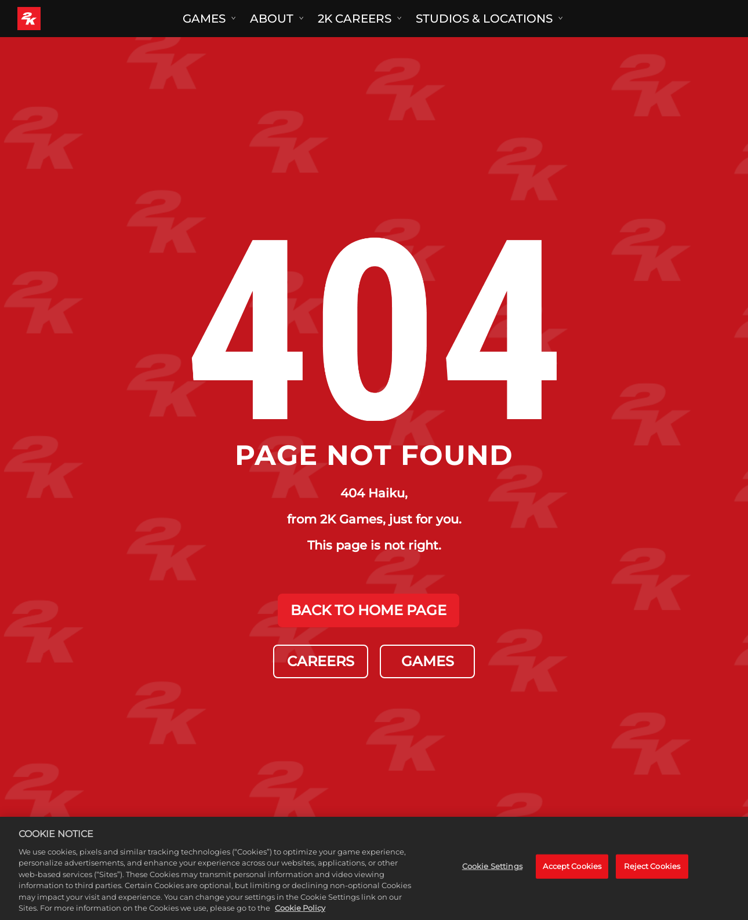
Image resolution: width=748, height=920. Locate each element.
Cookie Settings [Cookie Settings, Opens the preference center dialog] (492, 874)
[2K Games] (50, 18)
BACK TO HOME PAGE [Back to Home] (368, 610)
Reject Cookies (652, 874)
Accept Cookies (572, 874)
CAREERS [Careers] (320, 661)
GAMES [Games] (427, 661)
